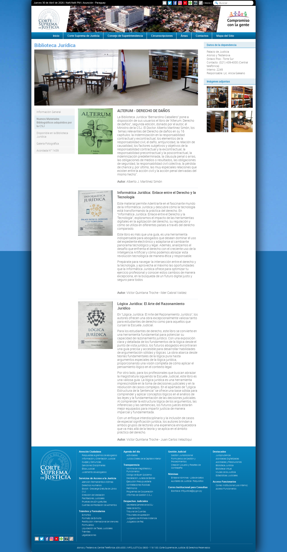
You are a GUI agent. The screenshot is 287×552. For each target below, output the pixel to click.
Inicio (207, 2)
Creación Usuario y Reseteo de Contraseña (186, 466)
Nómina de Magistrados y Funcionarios (139, 470)
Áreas (184, 35)
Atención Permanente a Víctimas (97, 482)
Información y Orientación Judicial (98, 458)
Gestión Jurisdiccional (182, 455)
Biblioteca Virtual (224, 468)
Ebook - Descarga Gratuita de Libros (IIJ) (99, 490)
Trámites (86, 531)
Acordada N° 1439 (48, 150)
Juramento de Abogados (94, 472)
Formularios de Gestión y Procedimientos (183, 460)
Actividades (132, 455)
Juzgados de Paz (135, 521)
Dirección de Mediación (93, 495)
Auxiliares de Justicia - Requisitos (187, 481)
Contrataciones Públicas (138, 484)
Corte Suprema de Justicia (83, 35)
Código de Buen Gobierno (139, 474)
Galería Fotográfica (48, 143)
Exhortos (86, 514)
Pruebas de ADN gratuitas (94, 501)
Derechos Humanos (92, 485)
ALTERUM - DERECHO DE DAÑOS (143, 110)
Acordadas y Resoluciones (229, 462)
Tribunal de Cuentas (136, 511)
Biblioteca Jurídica (224, 465)
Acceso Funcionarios (226, 488)
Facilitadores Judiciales (93, 498)
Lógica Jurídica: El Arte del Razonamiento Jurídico (151, 306)
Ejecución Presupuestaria (138, 481)
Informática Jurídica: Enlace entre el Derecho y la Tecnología (156, 194)
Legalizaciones (89, 535)
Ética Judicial (88, 468)
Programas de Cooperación (139, 491)
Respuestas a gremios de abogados (99, 455)
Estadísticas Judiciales (227, 475)
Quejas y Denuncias (91, 462)
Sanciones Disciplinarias (93, 465)
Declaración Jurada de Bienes (140, 478)
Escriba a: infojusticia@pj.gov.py (186, 490)
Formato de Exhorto (92, 518)
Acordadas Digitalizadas (227, 458)
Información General (49, 112)
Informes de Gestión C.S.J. (139, 495)
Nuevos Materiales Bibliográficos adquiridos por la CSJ (54, 122)
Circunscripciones (162, 35)
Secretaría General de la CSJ (139, 504)
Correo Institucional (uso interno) (232, 485)
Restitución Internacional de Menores (100, 521)
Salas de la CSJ (133, 508)
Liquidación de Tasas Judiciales (97, 528)
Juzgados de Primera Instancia (141, 518)
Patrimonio (131, 488)
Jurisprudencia (223, 455)
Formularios (88, 525)
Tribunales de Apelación (138, 514)
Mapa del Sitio (225, 35)
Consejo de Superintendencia (125, 35)
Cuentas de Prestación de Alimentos (99, 505)
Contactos (202, 35)
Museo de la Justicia (226, 472)
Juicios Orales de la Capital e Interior (143, 458)
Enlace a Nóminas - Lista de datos (187, 477)
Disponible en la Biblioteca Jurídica (52, 134)
